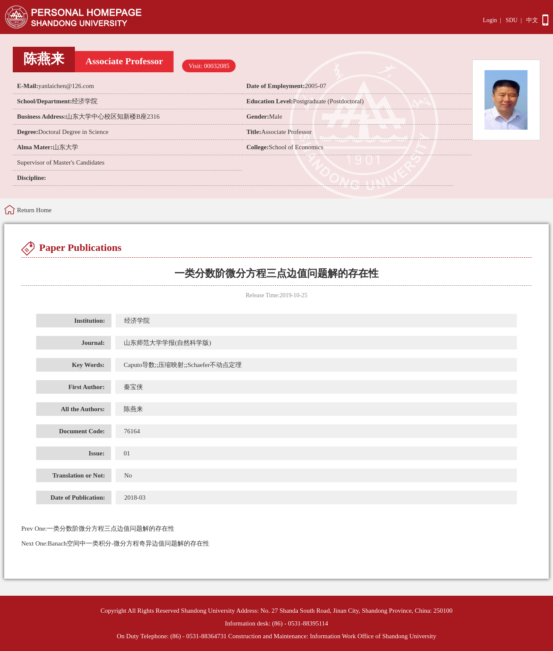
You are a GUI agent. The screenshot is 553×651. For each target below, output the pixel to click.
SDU (512, 20)
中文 (532, 20)
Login (490, 20)
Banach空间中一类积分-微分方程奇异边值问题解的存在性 (115, 543)
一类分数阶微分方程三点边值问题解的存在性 (97, 528)
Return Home (34, 210)
